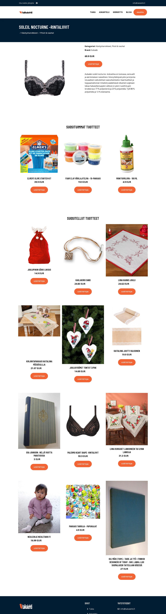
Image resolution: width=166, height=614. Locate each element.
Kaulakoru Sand (83, 280)
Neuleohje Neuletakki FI (39, 536)
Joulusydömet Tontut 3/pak (83, 367)
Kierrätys (118, 12)
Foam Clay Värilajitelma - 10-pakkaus (83, 178)
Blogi (129, 12)
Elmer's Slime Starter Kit (39, 178)
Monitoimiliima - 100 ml (126, 178)
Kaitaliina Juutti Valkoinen (127, 350)
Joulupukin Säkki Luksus (39, 269)
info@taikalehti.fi (139, 3)
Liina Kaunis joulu (126, 280)
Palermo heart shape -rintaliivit (83, 452)
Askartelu (104, 12)
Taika (93, 12)
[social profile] (37, 3)
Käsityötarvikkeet (30, 33)
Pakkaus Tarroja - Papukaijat (83, 526)
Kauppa (140, 12)
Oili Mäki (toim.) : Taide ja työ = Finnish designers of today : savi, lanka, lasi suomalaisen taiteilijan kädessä (127, 562)
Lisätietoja (93, 64)
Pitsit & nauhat (47, 33)
